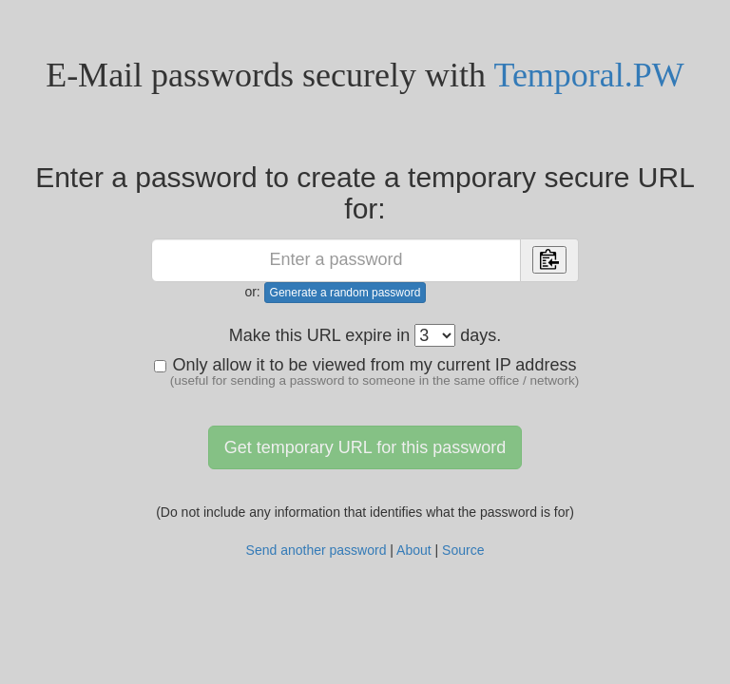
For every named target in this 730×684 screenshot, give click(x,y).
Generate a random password (345, 292)
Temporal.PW (588, 75)
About (414, 550)
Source (463, 550)
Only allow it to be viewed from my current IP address (367, 372)
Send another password (316, 550)
